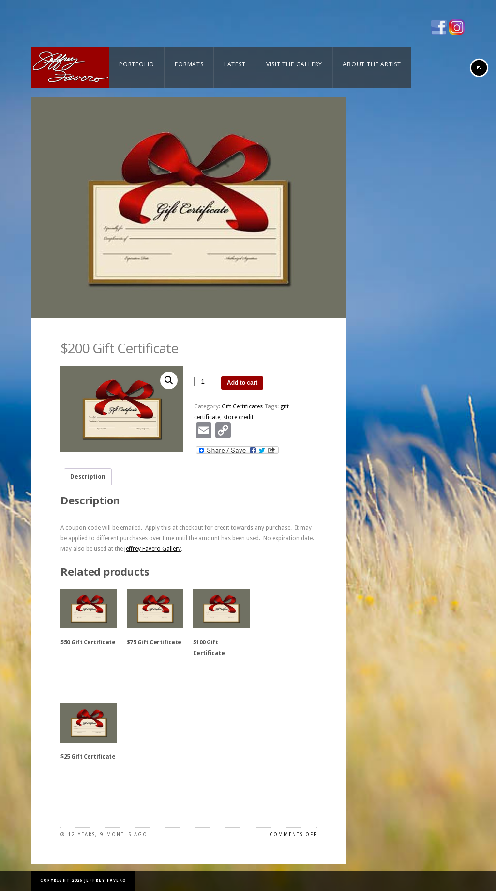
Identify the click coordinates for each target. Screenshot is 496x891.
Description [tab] (87, 476)
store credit (238, 417)
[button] (169, 380)
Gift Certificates (242, 406)
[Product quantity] (206, 381)
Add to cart (242, 382)
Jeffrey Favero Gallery (152, 549)
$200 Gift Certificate (119, 348)
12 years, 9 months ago (108, 834)
